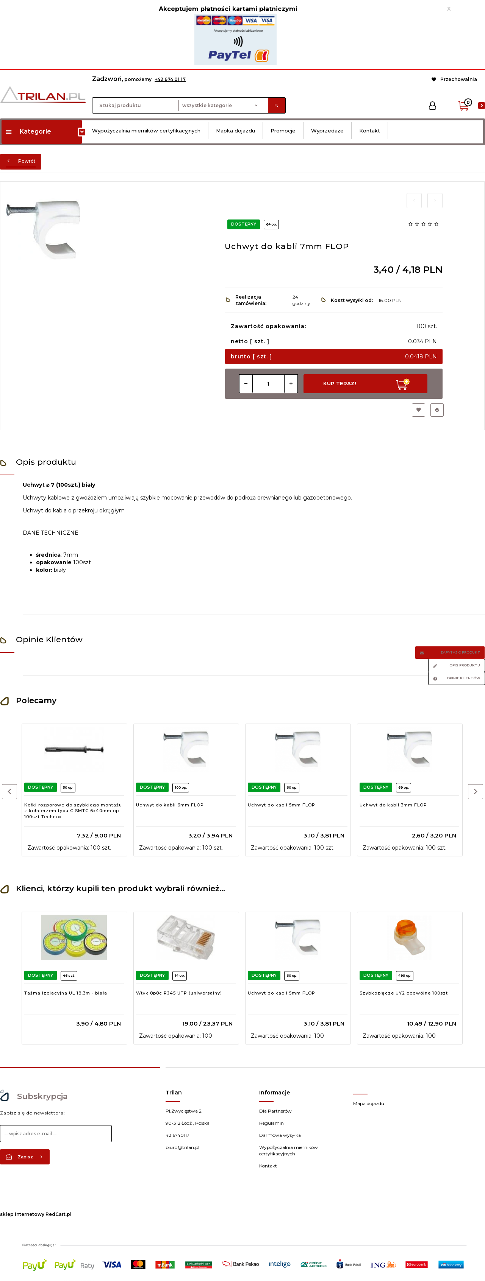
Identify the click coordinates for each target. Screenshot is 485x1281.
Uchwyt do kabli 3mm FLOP (393, 805)
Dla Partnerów (275, 1111)
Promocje (283, 131)
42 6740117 (177, 1135)
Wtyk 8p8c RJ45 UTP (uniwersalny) (179, 993)
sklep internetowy (22, 1214)
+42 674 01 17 (170, 79)
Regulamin (271, 1123)
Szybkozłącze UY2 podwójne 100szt (404, 993)
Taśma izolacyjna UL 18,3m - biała (65, 993)
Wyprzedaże (327, 131)
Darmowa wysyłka (280, 1135)
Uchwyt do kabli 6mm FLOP (170, 805)
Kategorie (28, 131)
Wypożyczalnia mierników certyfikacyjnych (146, 131)
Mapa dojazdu (368, 1103)
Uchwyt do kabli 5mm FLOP (281, 805)
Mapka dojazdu (235, 131)
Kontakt (369, 131)
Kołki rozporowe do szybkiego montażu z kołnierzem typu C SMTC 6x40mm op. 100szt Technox (73, 810)
